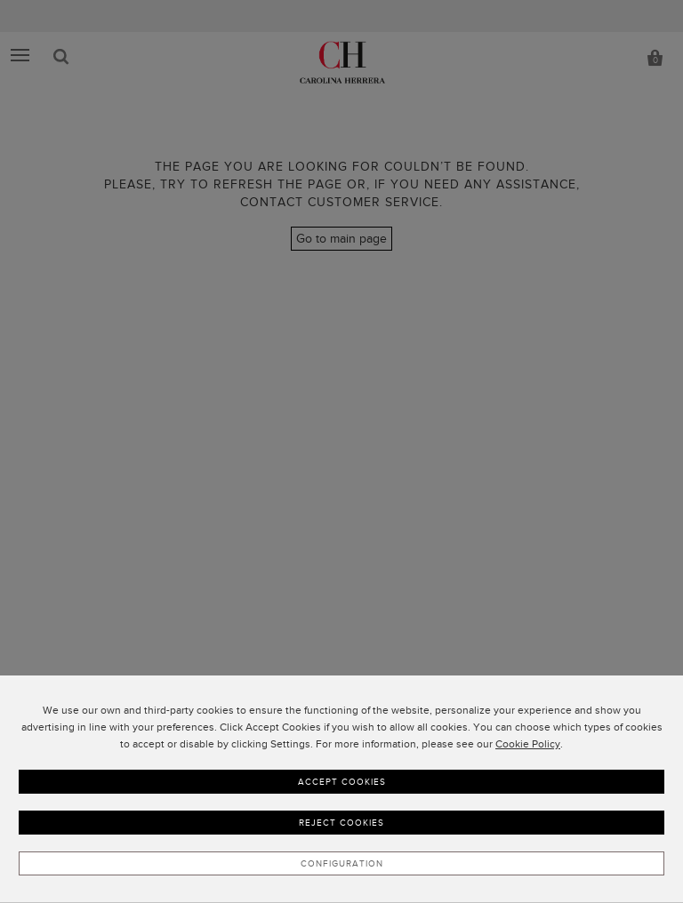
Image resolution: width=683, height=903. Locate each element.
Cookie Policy (527, 744)
